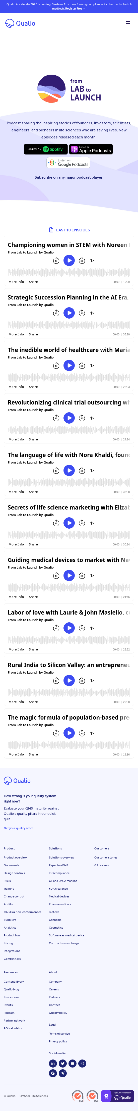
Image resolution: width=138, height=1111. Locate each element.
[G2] (53, 1073)
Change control (14, 896)
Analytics (10, 927)
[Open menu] (128, 23)
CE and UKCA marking (63, 881)
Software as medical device (66, 935)
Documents (12, 865)
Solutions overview (61, 857)
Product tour (12, 935)
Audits (8, 904)
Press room (11, 997)
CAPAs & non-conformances (22, 912)
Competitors (12, 959)
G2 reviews (101, 865)
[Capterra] (63, 1073)
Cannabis (55, 920)
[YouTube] (72, 1063)
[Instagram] (82, 1063)
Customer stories (105, 857)
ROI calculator (13, 1028)
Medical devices (59, 896)
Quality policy (58, 1013)
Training (9, 888)
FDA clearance (58, 888)
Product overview (15, 857)
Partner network (14, 1020)
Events (8, 1005)
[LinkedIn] (53, 1063)
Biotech (54, 912)
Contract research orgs (64, 943)
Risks (7, 881)
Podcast (9, 1013)
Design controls (14, 873)
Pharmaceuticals (60, 904)
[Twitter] (63, 1063)
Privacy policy (58, 1041)
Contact (54, 1005)
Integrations (12, 951)
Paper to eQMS (58, 865)
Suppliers (10, 920)
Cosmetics (56, 927)
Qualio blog (11, 989)
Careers (54, 989)
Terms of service (59, 1033)
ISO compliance (59, 873)
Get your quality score (18, 828)
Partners (54, 997)
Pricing (8, 943)
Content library (14, 981)
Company (55, 981)
